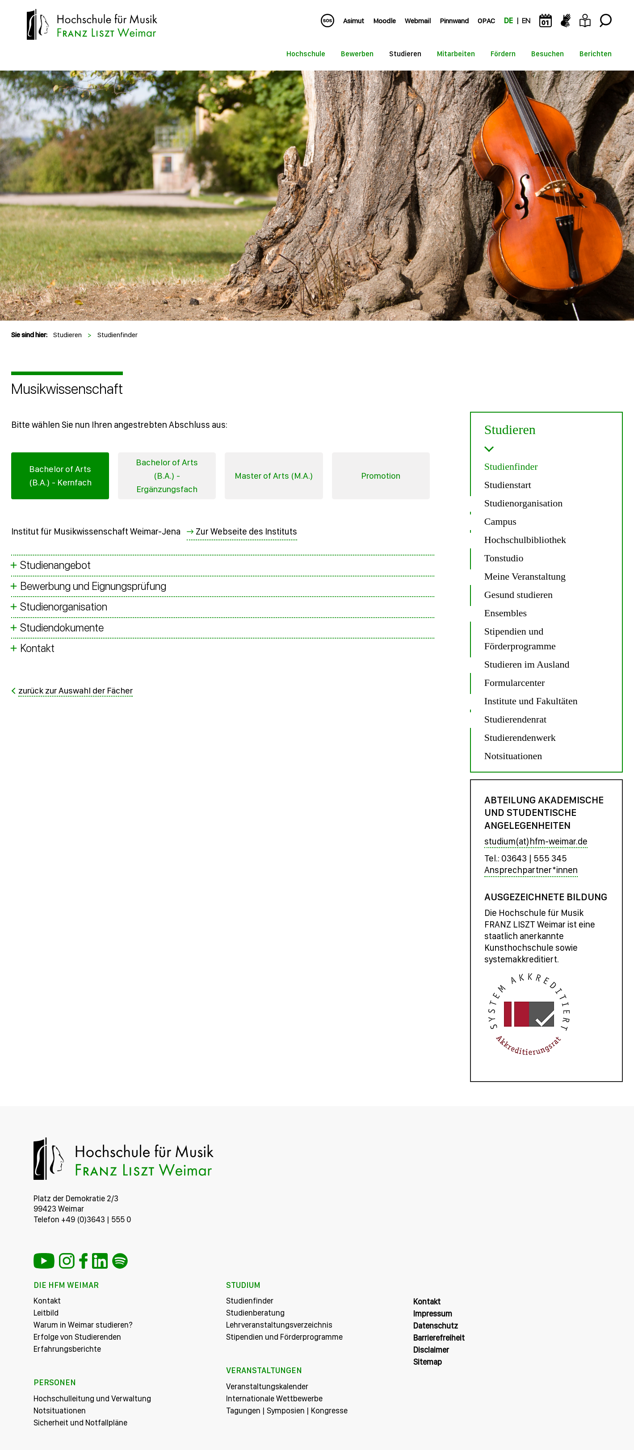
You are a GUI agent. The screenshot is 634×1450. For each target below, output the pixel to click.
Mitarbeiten (456, 54)
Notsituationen (513, 755)
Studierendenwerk (520, 737)
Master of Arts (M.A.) (274, 476)
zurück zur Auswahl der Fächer (78, 690)
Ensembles (505, 612)
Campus (500, 521)
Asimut (353, 21)
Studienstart (507, 484)
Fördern (503, 54)
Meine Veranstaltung (525, 576)
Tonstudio (504, 558)
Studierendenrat (515, 719)
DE (508, 21)
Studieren (405, 54)
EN (526, 21)
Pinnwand (454, 21)
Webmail (418, 21)
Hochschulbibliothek (525, 539)
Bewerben (357, 54)
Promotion (381, 476)
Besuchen (547, 54)
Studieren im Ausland (527, 664)
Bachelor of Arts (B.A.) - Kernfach (60, 476)
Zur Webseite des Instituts (246, 532)
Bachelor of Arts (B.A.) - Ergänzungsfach (167, 476)
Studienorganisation (523, 503)
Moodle (384, 21)
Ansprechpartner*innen (531, 870)
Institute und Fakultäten (531, 700)
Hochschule (305, 54)
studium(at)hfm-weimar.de (536, 841)
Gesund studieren (518, 594)
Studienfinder (117, 334)
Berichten (595, 54)
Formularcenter (514, 682)
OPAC (486, 21)
